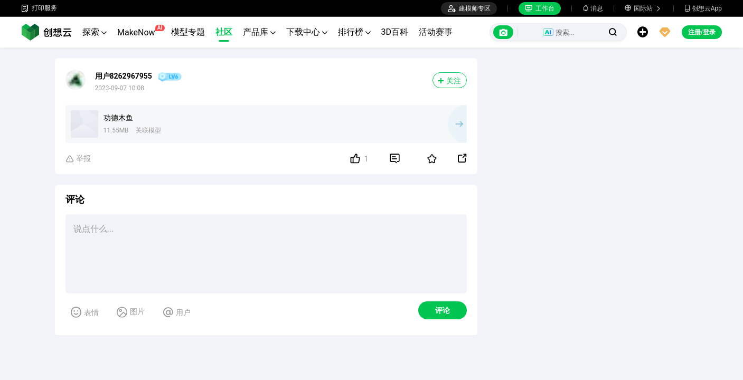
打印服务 (39, 8)
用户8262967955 (123, 76)
